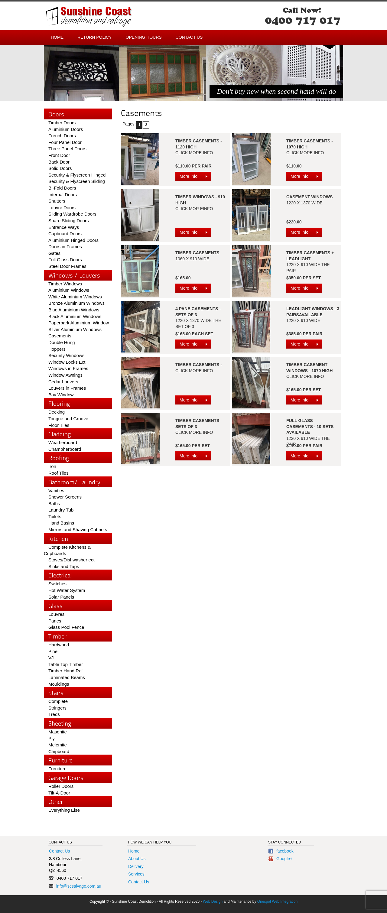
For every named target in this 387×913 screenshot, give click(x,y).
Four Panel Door (65, 142)
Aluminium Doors (65, 129)
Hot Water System (66, 590)
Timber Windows (65, 283)
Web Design (213, 901)
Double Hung (61, 342)
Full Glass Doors (65, 259)
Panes (54, 620)
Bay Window (60, 394)
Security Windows (66, 355)
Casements (59, 335)
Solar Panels (61, 596)
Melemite (57, 744)
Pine (52, 651)
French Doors (62, 135)
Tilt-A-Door (59, 792)
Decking (56, 411)
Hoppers (57, 349)
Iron (52, 466)
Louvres (56, 614)
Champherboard (64, 449)
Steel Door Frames (67, 266)
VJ (51, 657)
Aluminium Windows (68, 290)
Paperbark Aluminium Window (78, 322)
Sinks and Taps (63, 566)
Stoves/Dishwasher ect (71, 559)
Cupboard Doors (65, 233)
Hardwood (58, 644)
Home (57, 37)
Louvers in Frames (67, 388)
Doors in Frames (65, 246)
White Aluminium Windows (75, 296)
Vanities (56, 490)
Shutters (56, 200)
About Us (137, 858)
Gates (54, 253)
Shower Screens (65, 496)
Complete (58, 701)
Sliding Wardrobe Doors (72, 213)
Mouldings (58, 684)
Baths (54, 503)
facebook (281, 851)
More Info (195, 177)
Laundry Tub (60, 509)
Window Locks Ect (67, 362)
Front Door (59, 155)
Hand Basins (61, 522)
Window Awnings (65, 375)
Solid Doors (60, 168)
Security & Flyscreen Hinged (77, 174)
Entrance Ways (63, 227)
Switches (57, 583)
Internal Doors (62, 194)
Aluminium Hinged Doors (73, 240)
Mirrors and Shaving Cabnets (77, 529)
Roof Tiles (58, 473)
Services (136, 874)
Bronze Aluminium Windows (76, 303)
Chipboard (58, 751)
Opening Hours (144, 37)
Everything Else (64, 810)
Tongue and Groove (68, 418)
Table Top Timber (65, 664)
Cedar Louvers (63, 381)
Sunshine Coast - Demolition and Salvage (89, 17)
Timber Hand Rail (65, 670)
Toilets (54, 516)
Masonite (57, 731)
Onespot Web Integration (277, 901)
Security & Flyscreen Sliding (76, 181)
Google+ (280, 858)
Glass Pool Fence (66, 627)
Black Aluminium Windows (74, 316)
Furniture (57, 768)
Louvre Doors (62, 207)
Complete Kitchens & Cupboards (67, 550)
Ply (51, 738)
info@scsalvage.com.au (78, 886)
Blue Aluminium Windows (73, 309)
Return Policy (94, 37)
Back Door (59, 161)
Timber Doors (62, 122)
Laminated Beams (66, 677)
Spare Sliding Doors (68, 220)
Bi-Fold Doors (62, 187)
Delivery (136, 866)
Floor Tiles (58, 425)
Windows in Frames (68, 368)
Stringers (57, 707)
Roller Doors (60, 786)
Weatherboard (62, 442)
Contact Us (189, 37)
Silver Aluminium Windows (75, 329)
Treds (54, 714)
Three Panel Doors (67, 148)
